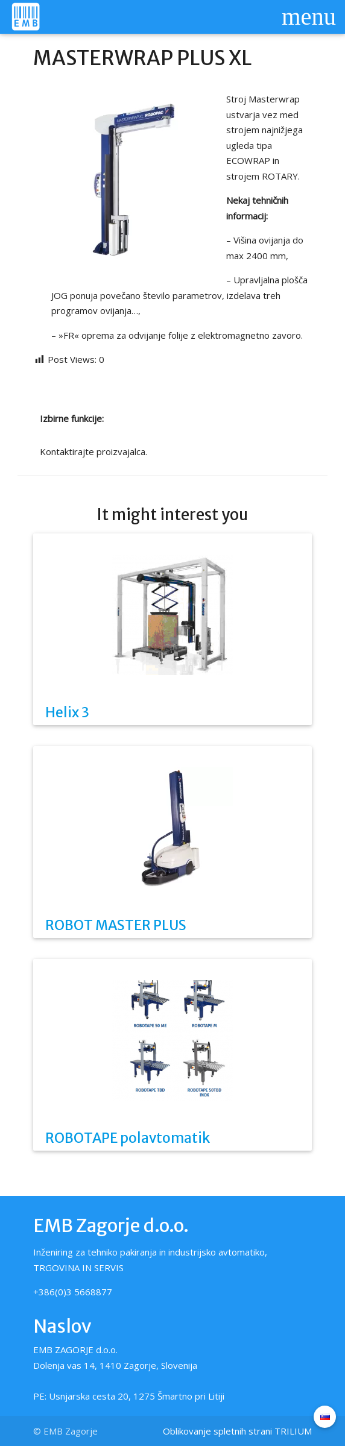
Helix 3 (67, 712)
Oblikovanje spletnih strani (217, 1431)
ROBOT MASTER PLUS (115, 925)
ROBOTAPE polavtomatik (127, 1138)
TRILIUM (293, 1431)
